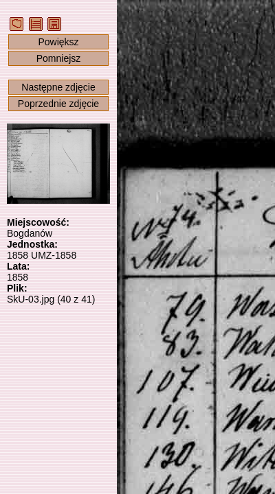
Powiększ (58, 41)
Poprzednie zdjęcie (58, 103)
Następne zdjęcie (58, 87)
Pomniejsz (58, 58)
